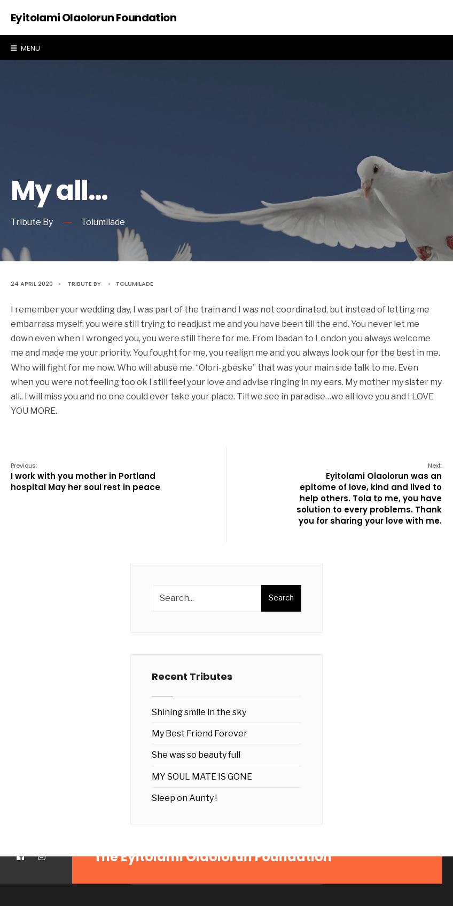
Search (281, 598)
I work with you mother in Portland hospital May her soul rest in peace (85, 477)
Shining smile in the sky (199, 712)
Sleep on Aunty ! (184, 798)
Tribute (80, 283)
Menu (25, 48)
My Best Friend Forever (199, 733)
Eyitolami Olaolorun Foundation (93, 17)
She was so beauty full (196, 755)
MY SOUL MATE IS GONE (202, 777)
